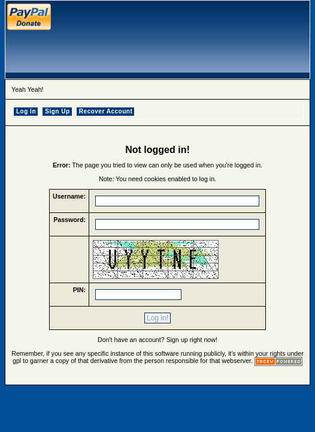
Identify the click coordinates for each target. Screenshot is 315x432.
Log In (26, 111)
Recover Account (105, 111)
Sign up (177, 339)
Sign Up (57, 111)
